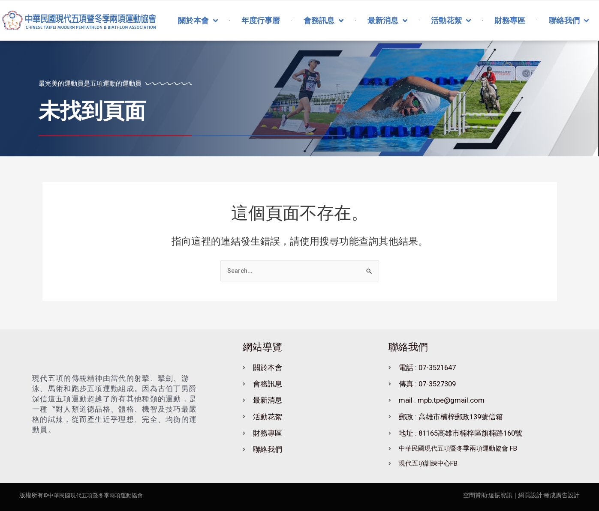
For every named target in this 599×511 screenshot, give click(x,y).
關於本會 (198, 20)
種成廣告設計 (562, 495)
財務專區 (509, 20)
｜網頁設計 (527, 495)
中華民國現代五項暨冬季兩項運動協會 (99, 495)
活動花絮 (451, 20)
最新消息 (387, 20)
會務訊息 (323, 20)
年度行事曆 (260, 20)
